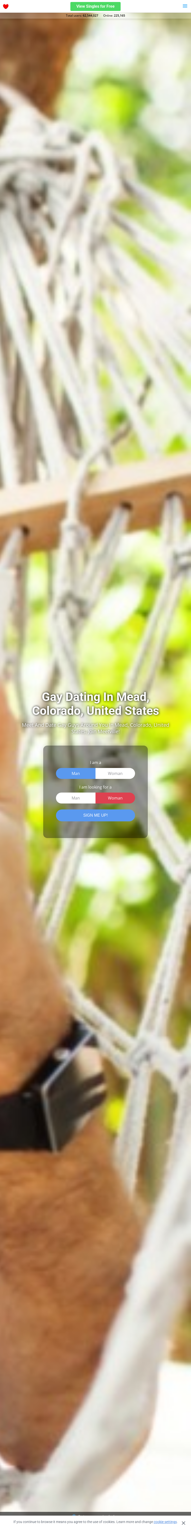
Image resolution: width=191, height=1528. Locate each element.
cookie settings (165, 1522)
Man (76, 773)
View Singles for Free (95, 6)
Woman (115, 773)
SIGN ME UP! (95, 815)
